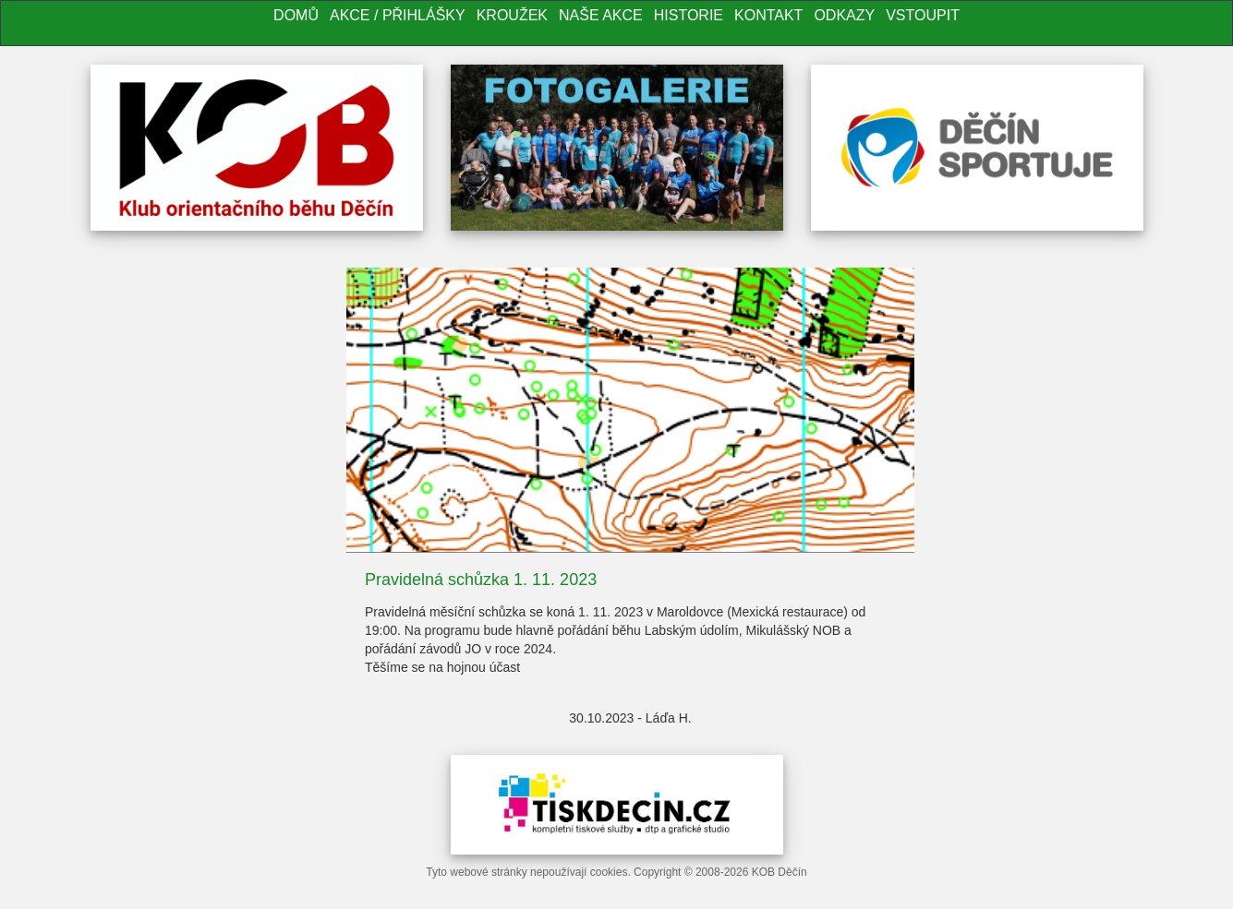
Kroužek (512, 15)
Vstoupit (923, 15)
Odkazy (844, 15)
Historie (688, 15)
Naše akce (601, 15)
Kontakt (768, 15)
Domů (296, 15)
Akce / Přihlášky (397, 15)
